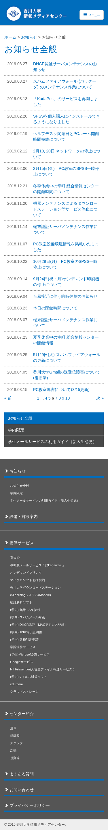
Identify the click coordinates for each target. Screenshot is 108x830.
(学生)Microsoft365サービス (30, 654)
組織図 (15, 735)
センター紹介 (21, 713)
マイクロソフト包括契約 (27, 580)
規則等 (15, 758)
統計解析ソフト (21, 602)
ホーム (10, 37)
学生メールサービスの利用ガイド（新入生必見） (52, 441)
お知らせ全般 (20, 418)
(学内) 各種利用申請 (24, 639)
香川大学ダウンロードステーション (35, 587)
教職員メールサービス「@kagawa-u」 (37, 565)
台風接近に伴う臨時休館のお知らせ (65, 296)
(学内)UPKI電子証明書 (26, 632)
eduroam (16, 684)
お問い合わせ (21, 789)
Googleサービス (21, 662)
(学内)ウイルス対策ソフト (28, 676)
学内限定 (16, 430)
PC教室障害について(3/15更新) (61, 389)
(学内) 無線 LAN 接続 (25, 609)
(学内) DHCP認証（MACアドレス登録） (38, 624)
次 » (100, 398)
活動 (13, 750)
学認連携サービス (22, 647)
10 (67, 398)
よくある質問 (21, 774)
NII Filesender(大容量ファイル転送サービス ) (42, 669)
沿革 (13, 728)
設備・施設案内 (23, 516)
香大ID (15, 557)
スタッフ (16, 743)
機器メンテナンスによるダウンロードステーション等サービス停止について (65, 209)
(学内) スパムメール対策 (27, 617)
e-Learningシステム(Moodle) (30, 595)
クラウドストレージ (24, 691)
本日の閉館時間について (55, 308)
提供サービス (21, 543)
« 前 (8, 398)
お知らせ (29, 37)
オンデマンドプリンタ (26, 572)
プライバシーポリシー (29, 805)
